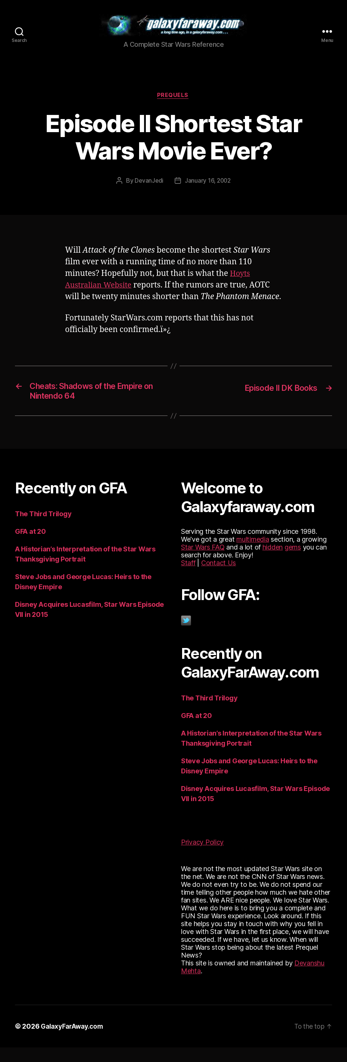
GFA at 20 (30, 546)
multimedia (252, 554)
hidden (272, 562)
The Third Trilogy (43, 528)
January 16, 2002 (208, 192)
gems (293, 562)
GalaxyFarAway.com (74, 1041)
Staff (188, 577)
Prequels (173, 107)
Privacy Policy (202, 857)
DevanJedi (148, 192)
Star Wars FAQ (203, 562)
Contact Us (218, 577)
